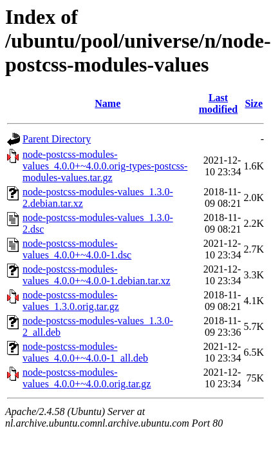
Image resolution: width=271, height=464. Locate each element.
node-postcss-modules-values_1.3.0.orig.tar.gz (71, 300)
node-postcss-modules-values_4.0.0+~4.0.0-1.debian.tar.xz (97, 275)
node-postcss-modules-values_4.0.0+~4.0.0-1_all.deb (85, 352)
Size (254, 103)
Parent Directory (57, 138)
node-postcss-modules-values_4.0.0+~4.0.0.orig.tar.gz (87, 378)
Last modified (218, 103)
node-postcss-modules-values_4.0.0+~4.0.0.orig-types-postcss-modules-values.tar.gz (105, 166)
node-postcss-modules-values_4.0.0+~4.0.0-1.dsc (77, 249)
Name (107, 103)
